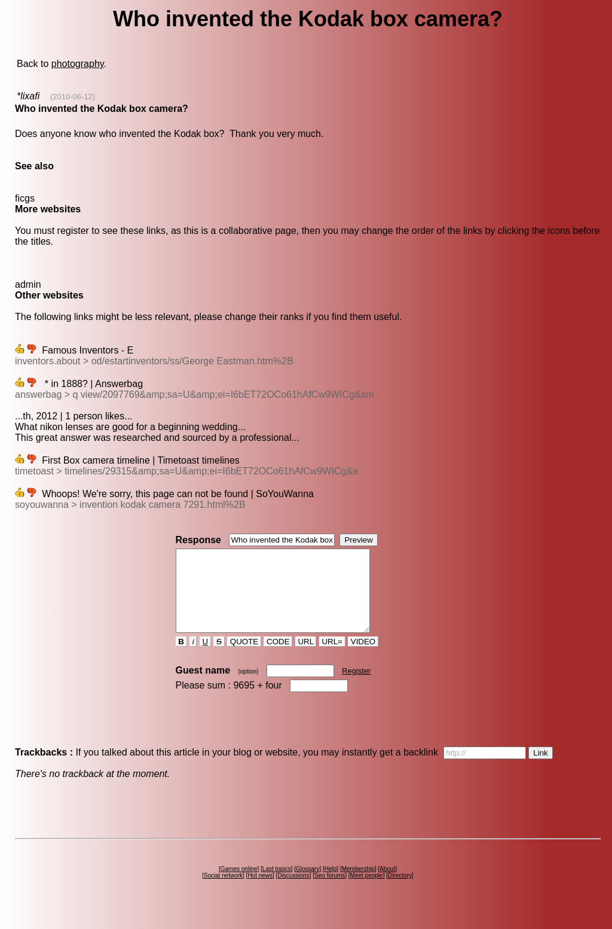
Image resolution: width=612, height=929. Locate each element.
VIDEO (363, 657)
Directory (400, 891)
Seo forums (329, 891)
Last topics (276, 885)
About (387, 885)
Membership (358, 885)
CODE (278, 657)
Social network (223, 891)
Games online (239, 885)
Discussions (293, 891)
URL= (332, 657)
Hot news (260, 891)
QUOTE (244, 657)
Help (331, 885)
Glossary (307, 885)
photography (77, 64)
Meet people (366, 891)
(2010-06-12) (72, 96)
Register (356, 687)
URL (306, 657)
